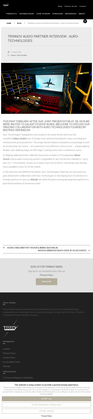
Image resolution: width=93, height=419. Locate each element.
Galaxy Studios (20, 138)
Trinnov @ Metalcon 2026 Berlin (18, 378)
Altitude (34, 179)
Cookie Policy (9, 357)
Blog (60, 6)
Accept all (46, 399)
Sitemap (6, 366)
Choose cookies (46, 411)
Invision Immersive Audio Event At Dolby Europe (64, 250)
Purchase (58, 14)
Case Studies (43, 14)
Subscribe (46, 281)
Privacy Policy (46, 275)
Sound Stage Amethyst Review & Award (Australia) (30, 248)
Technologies (26, 14)
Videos (13, 55)
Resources (70, 14)
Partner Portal (71, 6)
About (82, 14)
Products (12, 14)
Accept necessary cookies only (46, 405)
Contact (83, 6)
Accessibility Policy (11, 362)
